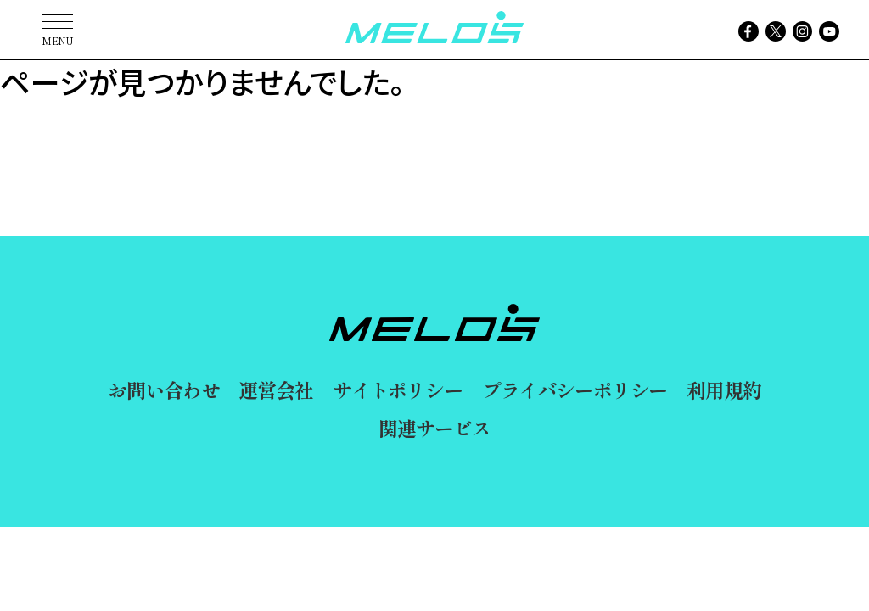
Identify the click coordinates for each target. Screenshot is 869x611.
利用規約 (723, 389)
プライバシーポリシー (575, 389)
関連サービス (434, 427)
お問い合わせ (163, 389)
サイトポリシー (398, 389)
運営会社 (275, 389)
